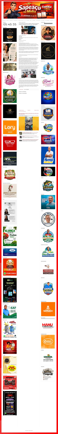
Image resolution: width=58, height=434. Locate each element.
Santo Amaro (51, 20)
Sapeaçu (7, 20)
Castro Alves (11, 20)
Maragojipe (33, 20)
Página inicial (3, 20)
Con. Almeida (42, 20)
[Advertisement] (10, 422)
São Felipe (28, 20)
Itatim (30, 20)
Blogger (32, 430)
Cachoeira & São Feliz (20, 20)
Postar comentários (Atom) (23, 111)
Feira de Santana (38, 20)
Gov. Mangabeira (47, 20)
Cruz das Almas (15, 20)
